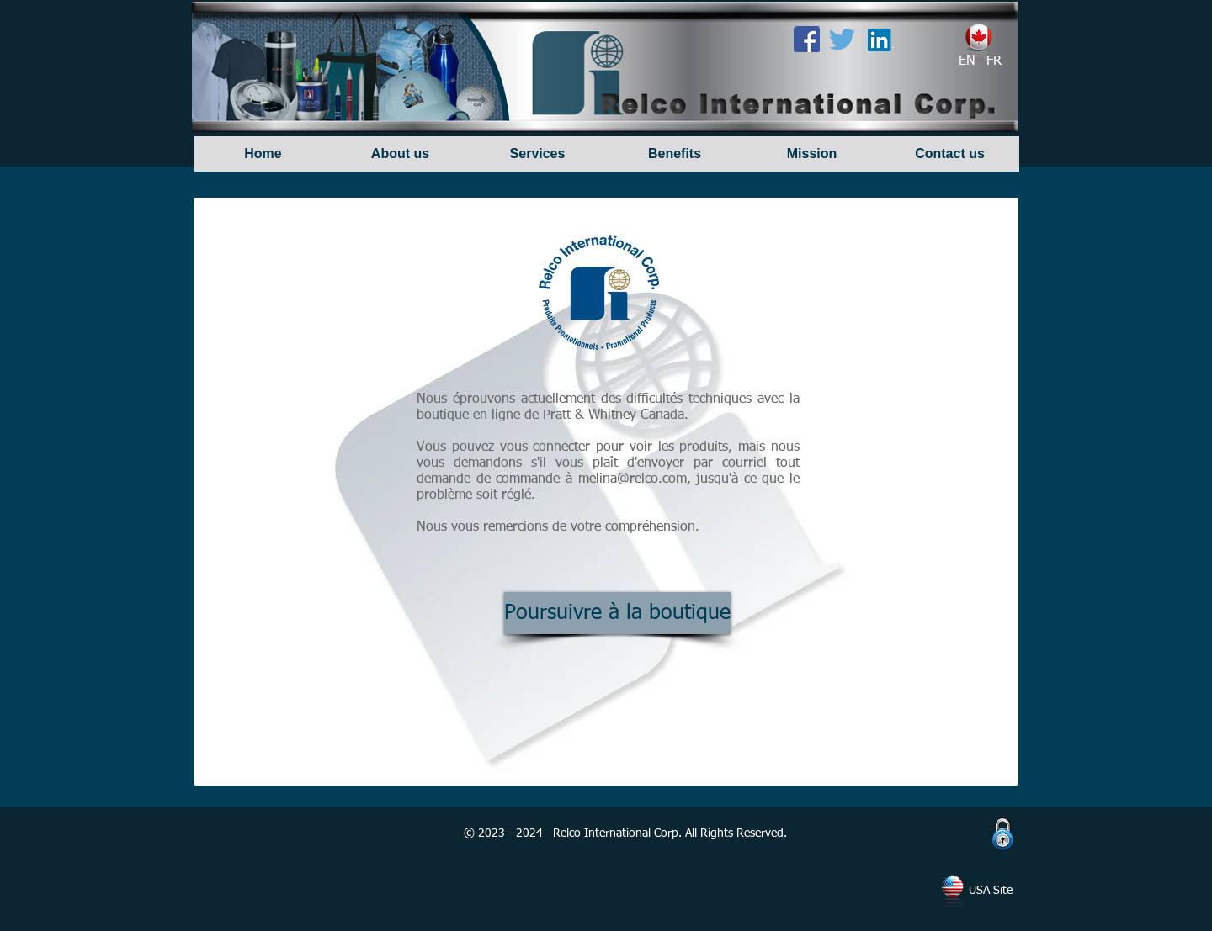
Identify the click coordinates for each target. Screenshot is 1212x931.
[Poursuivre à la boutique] (617, 613)
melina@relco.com (632, 479)
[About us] (400, 154)
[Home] (263, 154)
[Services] (537, 154)
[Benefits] (674, 154)
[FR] (994, 61)
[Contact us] (949, 154)
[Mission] (811, 154)
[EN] (967, 61)
